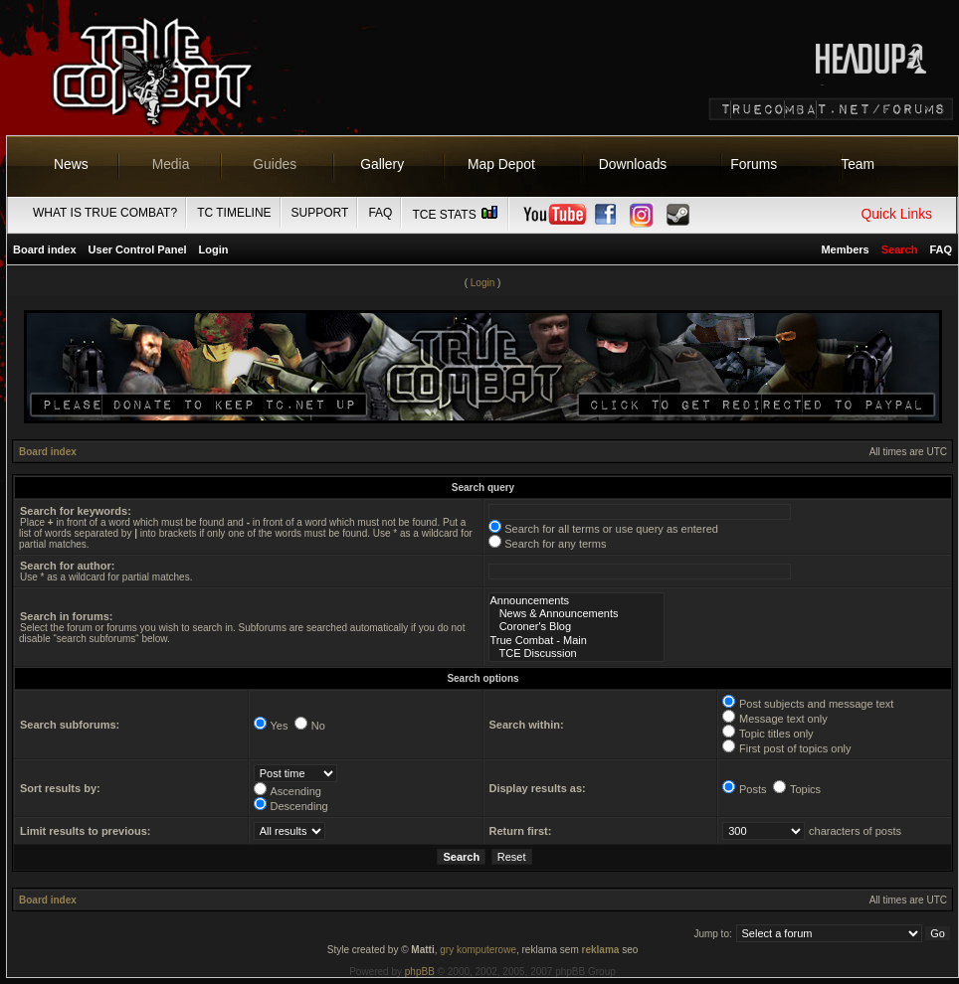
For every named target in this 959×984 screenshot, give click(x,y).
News (71, 164)
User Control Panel (138, 249)
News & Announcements (576, 613)
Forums (753, 164)
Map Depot (501, 164)
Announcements (576, 600)
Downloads (633, 164)
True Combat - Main (576, 640)
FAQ (380, 213)
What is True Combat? (105, 213)
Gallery (382, 164)
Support (320, 213)
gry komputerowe (478, 949)
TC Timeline (234, 213)
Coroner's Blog (576, 626)
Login (214, 249)
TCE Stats (455, 215)
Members (844, 249)
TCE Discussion (576, 653)
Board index (45, 249)
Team (857, 164)
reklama (601, 949)
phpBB (420, 971)
